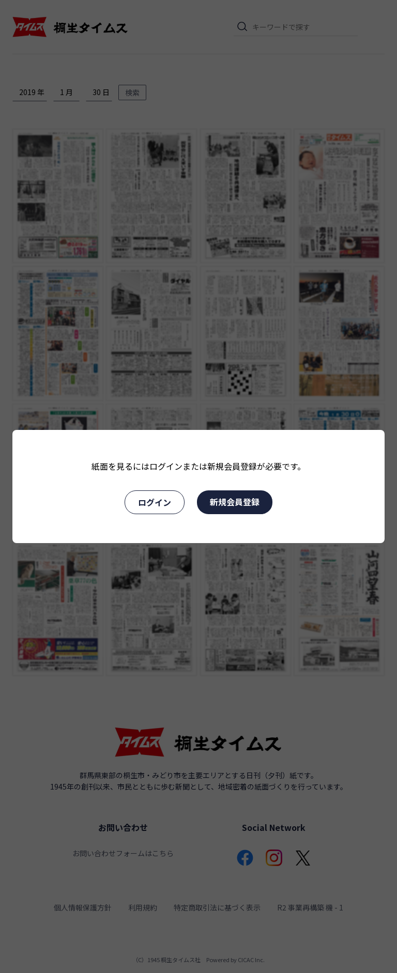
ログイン (154, 502)
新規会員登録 (234, 502)
